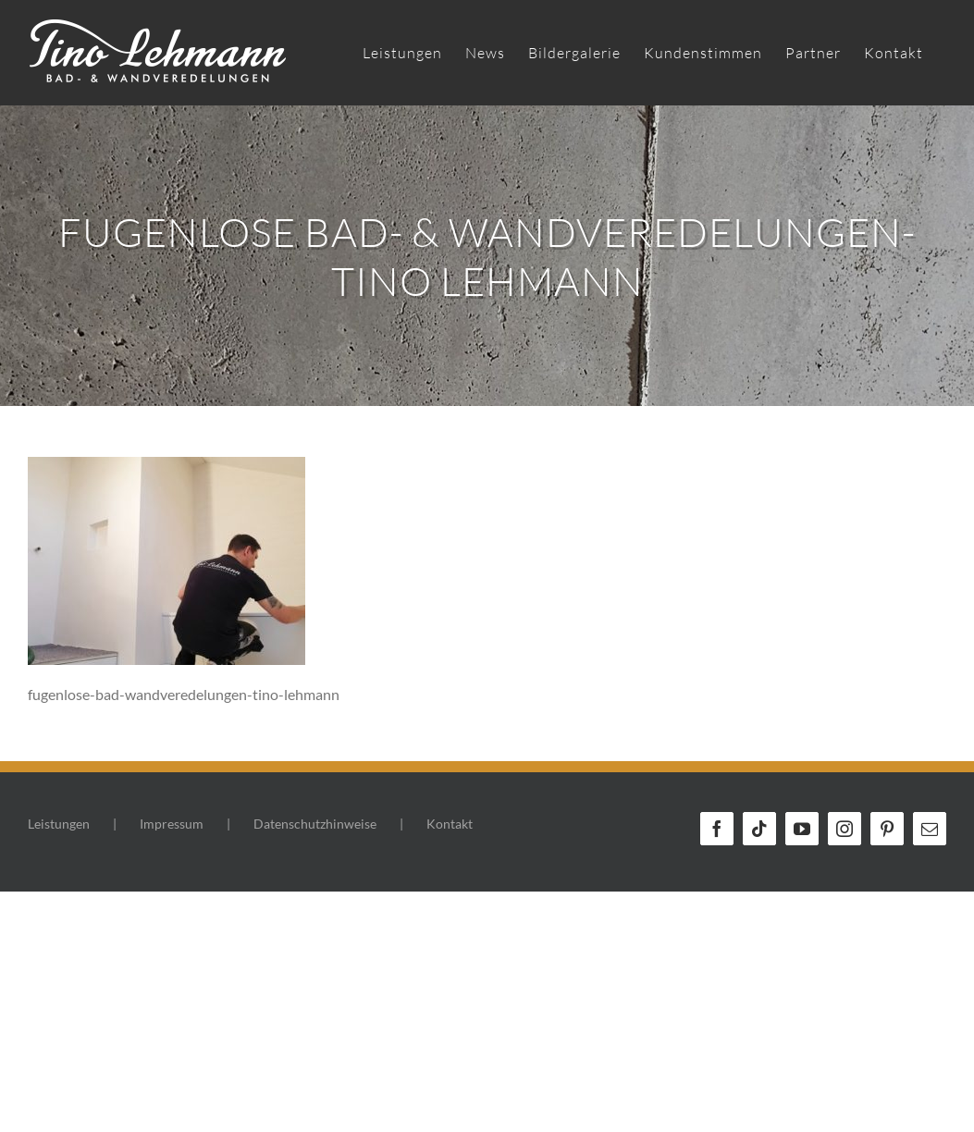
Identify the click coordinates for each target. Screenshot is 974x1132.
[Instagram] (844, 828)
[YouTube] (802, 828)
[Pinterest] (887, 828)
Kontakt (449, 823)
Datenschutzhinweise (314, 823)
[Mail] (929, 828)
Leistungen (59, 823)
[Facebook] (717, 828)
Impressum (171, 823)
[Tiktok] (759, 828)
